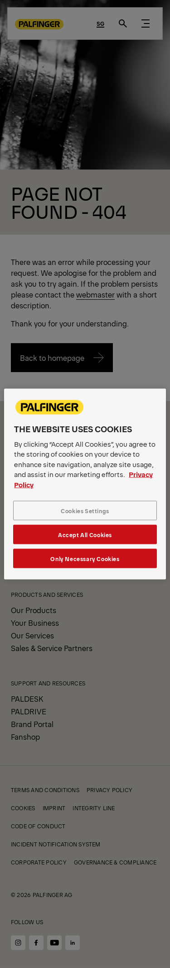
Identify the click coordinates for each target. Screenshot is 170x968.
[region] (84, 484)
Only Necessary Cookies (84, 558)
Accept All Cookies (85, 534)
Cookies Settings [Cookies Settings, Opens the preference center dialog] (85, 511)
